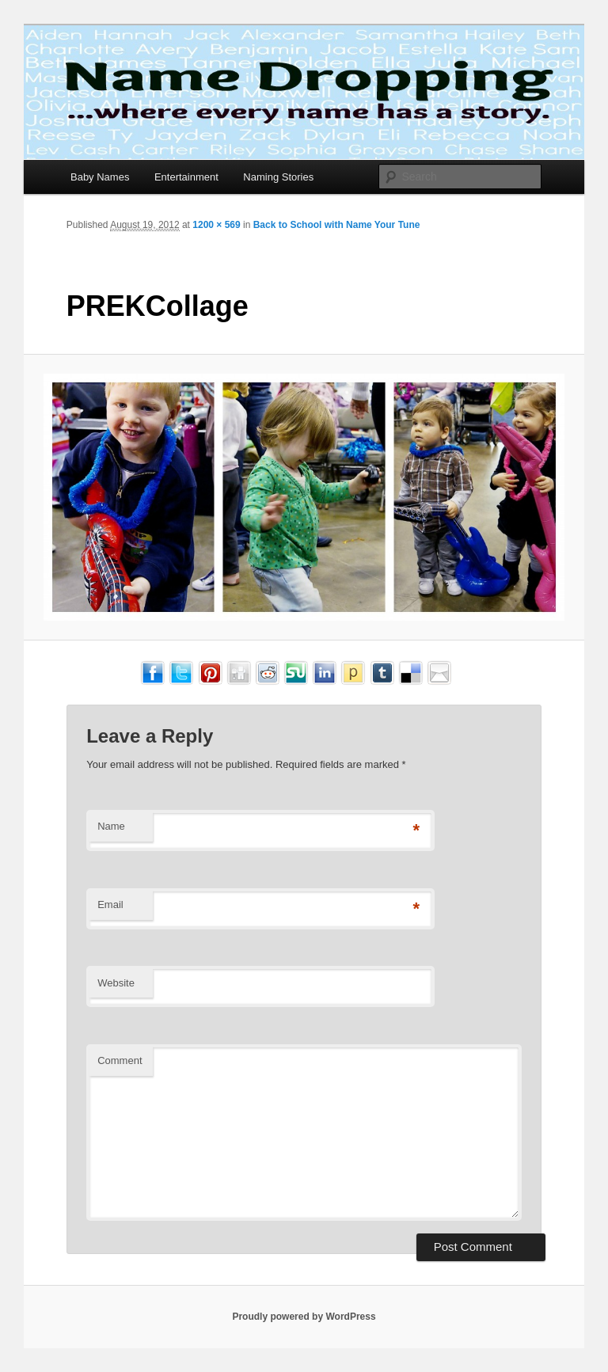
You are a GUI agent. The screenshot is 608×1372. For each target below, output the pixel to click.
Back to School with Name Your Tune (336, 224)
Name (111, 826)
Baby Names (99, 177)
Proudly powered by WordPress (303, 1316)
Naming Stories (278, 177)
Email (110, 904)
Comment (119, 1060)
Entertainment (186, 177)
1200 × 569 (216, 224)
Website (116, 983)
